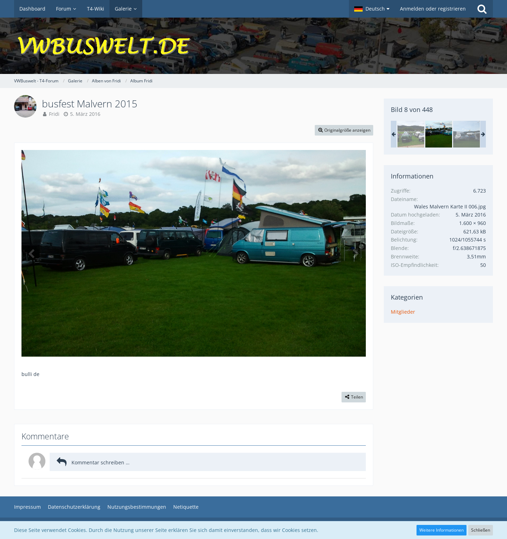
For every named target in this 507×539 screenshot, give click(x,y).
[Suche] (482, 9)
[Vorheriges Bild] (32, 253)
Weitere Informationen (441, 530)
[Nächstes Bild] (355, 253)
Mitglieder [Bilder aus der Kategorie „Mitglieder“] (403, 311)
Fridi (54, 114)
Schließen (480, 530)
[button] (372, 9)
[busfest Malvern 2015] (411, 134)
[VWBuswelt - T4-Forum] (253, 45)
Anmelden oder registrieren (433, 8)
